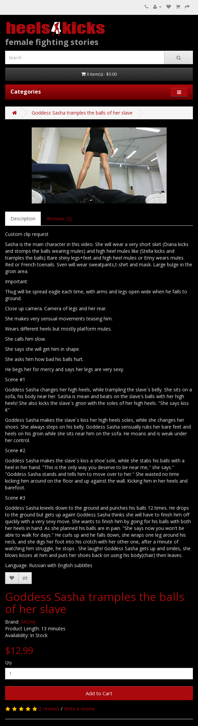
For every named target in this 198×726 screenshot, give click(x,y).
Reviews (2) (59, 218)
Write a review (79, 708)
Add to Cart (99, 693)
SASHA (28, 622)
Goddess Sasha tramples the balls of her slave (82, 113)
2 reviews (49, 708)
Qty (8, 663)
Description (22, 218)
